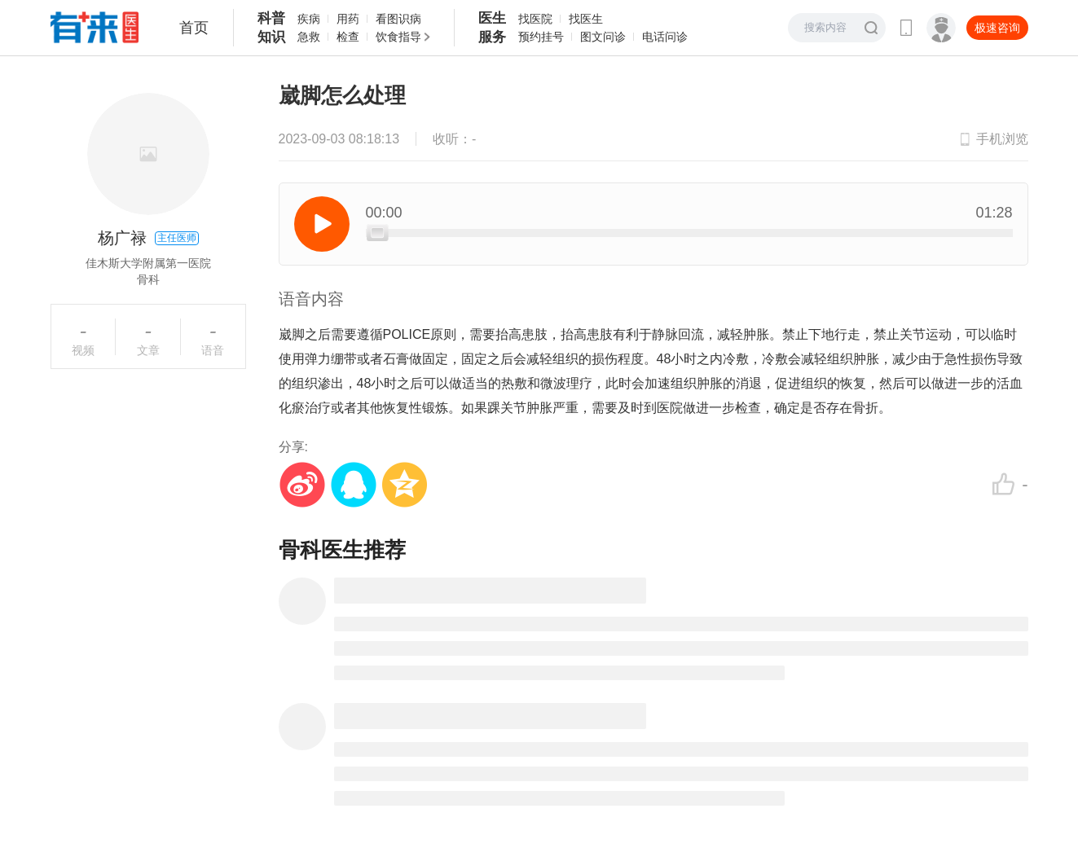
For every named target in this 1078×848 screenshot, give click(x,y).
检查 (348, 36)
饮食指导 (398, 36)
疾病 (308, 18)
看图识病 (398, 18)
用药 (348, 18)
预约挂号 (541, 36)
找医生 (586, 18)
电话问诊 (665, 36)
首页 (194, 28)
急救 (308, 36)
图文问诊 (603, 36)
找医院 (535, 18)
